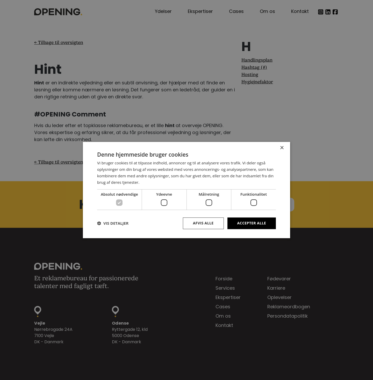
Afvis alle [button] (203, 223)
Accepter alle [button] (251, 223)
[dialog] (186, 190)
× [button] (282, 148)
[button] (112, 223)
